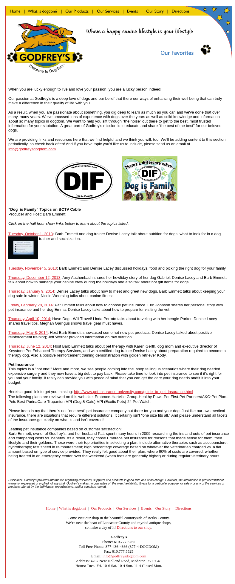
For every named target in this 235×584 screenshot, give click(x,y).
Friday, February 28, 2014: (31, 305)
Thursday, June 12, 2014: (30, 346)
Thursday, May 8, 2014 (28, 332)
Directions (183, 508)
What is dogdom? (72, 508)
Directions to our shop (134, 527)
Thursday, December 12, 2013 (34, 277)
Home (50, 508)
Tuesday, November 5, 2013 (32, 268)
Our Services (126, 508)
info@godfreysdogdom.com (32, 149)
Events (146, 508)
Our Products (101, 508)
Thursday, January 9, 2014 (31, 291)
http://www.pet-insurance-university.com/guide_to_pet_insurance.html (133, 391)
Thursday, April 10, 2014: (29, 319)
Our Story (163, 508)
